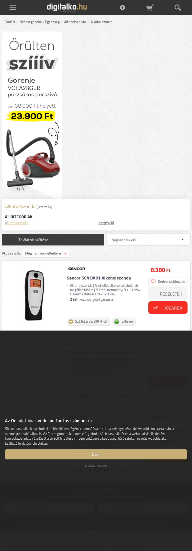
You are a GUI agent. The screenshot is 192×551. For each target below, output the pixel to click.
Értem (96, 454)
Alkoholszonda (75, 22)
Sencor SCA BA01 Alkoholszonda (99, 277)
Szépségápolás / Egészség (40, 22)
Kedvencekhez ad (168, 281)
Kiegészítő (106, 222)
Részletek (171, 294)
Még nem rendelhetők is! (43, 253)
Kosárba (173, 308)
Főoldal (9, 22)
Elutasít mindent (96, 465)
